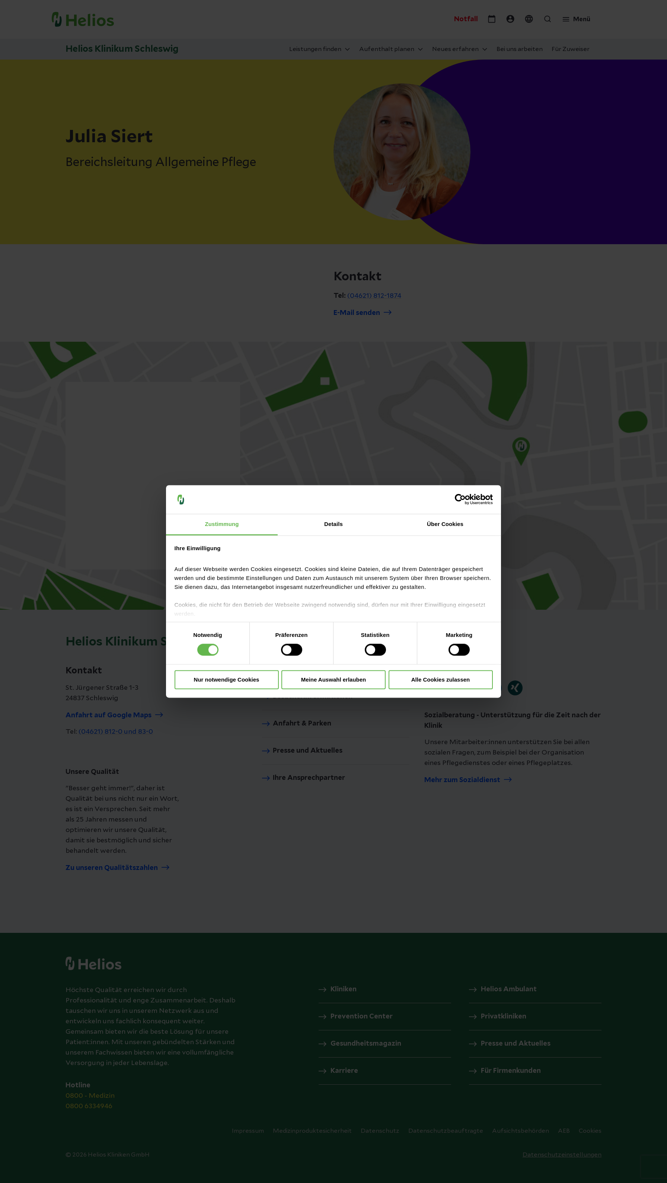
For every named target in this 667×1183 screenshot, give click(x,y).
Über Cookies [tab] (445, 524)
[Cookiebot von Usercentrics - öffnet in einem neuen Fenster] (460, 499)
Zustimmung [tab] (222, 524)
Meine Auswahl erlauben (333, 679)
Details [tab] (333, 524)
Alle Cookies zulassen (440, 679)
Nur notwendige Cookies (226, 679)
